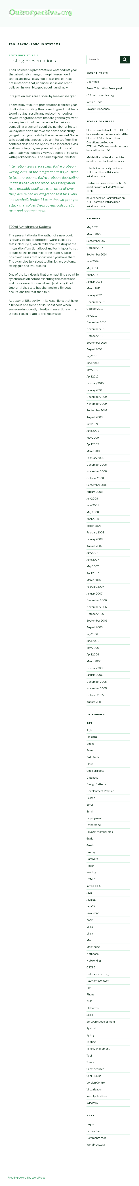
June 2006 (93, 640)
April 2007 (93, 573)
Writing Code (94, 102)
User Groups (94, 1075)
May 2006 (93, 647)
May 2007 (93, 566)
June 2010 (93, 362)
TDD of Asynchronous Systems (30, 226)
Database (92, 777)
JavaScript (93, 913)
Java (89, 892)
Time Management (98, 1048)
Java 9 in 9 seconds (98, 108)
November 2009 (97, 403)
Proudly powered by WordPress (26, 1177)
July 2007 (92, 552)
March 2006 (94, 661)
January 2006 (95, 674)
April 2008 (93, 518)
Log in (90, 1124)
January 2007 (94, 593)
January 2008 (95, 539)
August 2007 (94, 546)
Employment (94, 818)
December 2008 (97, 464)
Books (90, 743)
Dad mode (93, 81)
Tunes (90, 1062)
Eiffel (90, 804)
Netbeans (93, 953)
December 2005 (97, 681)
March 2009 (94, 451)
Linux (90, 933)
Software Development (101, 1021)
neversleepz (94, 197)
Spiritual (91, 1028)
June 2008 (93, 505)
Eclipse (91, 797)
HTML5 (91, 879)
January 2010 (94, 390)
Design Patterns (97, 784)
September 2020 (97, 240)
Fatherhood (94, 824)
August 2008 (95, 491)
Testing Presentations (32, 60)
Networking (94, 960)
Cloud (90, 764)
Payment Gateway (98, 980)
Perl (89, 987)
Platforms (93, 1008)
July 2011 (92, 315)
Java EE (91, 899)
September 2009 (97, 410)
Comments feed (96, 1137)
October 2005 (95, 695)
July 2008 (92, 498)
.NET (89, 723)
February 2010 (95, 383)
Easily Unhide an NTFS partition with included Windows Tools (105, 172)
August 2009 (95, 417)
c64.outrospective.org (100, 95)
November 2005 (97, 688)
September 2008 (97, 484)
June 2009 (93, 430)
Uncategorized (95, 1069)
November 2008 (97, 471)
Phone (90, 994)
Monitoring (93, 946)
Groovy (91, 852)
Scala (90, 1014)
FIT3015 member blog (100, 831)
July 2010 (92, 356)
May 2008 (93, 512)
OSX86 (91, 967)
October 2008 (95, 478)
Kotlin (90, 919)
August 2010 (94, 349)
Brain (90, 750)
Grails (90, 838)
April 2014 (92, 274)
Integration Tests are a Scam (29, 96)
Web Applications (97, 1096)
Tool (89, 1055)
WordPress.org (96, 1144)
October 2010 (95, 335)
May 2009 (93, 437)
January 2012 (94, 295)
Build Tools (93, 757)
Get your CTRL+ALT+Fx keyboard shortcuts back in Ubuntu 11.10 (107, 146)
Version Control (96, 1082)
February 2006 (95, 668)
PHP (89, 1001)
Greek (90, 845)
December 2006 (97, 600)
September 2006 (97, 620)
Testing (91, 1041)
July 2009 (92, 424)
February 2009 (95, 457)
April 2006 (93, 654)
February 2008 (95, 532)
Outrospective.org (98, 974)
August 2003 (94, 702)
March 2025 (94, 234)
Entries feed (94, 1131)
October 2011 (95, 308)
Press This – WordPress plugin (105, 88)
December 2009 (97, 396)
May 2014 (92, 268)
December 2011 (96, 302)
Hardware (92, 858)
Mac (89, 940)
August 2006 (95, 627)
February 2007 (95, 586)
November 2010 (96, 329)
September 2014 (97, 254)
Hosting (91, 872)
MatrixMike (93, 157)
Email (90, 811)
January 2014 (94, 281)
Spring (90, 1035)
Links (90, 926)
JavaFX (91, 906)
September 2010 (97, 342)
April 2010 (92, 376)
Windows (92, 1102)
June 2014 (92, 261)
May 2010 (92, 369)
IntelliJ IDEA (94, 886)
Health (90, 865)
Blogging (92, 736)
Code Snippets (95, 770)
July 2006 (92, 634)
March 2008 (94, 525)
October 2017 (95, 247)
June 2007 (93, 559)
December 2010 (96, 322)
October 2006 (95, 613)
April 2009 (93, 444)
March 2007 (94, 579)
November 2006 (97, 607)
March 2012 (93, 288)
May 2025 (92, 227)
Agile (90, 730)
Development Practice (100, 791)
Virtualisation (94, 1089)
